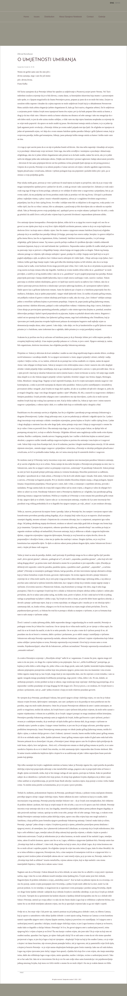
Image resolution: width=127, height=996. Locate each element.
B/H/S (117, 3)
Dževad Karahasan (25, 54)
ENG (112, 3)
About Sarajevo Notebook (70, 17)
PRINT (22, 972)
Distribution (49, 17)
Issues (36, 17)
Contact (90, 17)
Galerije (101, 17)
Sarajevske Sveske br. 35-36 (25, 67)
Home (26, 17)
